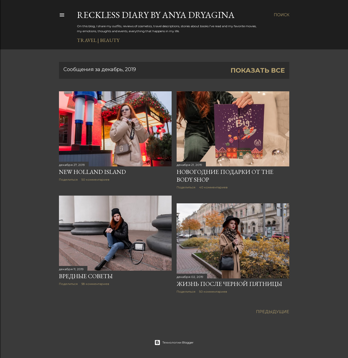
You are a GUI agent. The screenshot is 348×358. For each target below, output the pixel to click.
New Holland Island (92, 172)
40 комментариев (213, 187)
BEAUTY (109, 40)
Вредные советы (86, 276)
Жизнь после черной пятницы (229, 284)
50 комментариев (95, 179)
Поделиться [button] (68, 179)
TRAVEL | (88, 40)
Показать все (258, 70)
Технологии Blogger (174, 343)
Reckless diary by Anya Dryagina (156, 15)
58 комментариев (95, 284)
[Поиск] (281, 15)
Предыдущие (272, 311)
